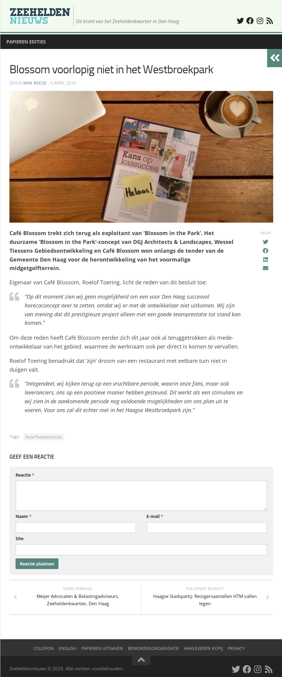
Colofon (43, 648)
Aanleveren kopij (203, 648)
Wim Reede (35, 83)
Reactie (25, 475)
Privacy (236, 648)
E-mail (154, 516)
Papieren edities (26, 42)
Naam (24, 516)
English (67, 648)
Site (19, 538)
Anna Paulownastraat (44, 436)
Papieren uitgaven (102, 648)
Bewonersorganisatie (153, 648)
